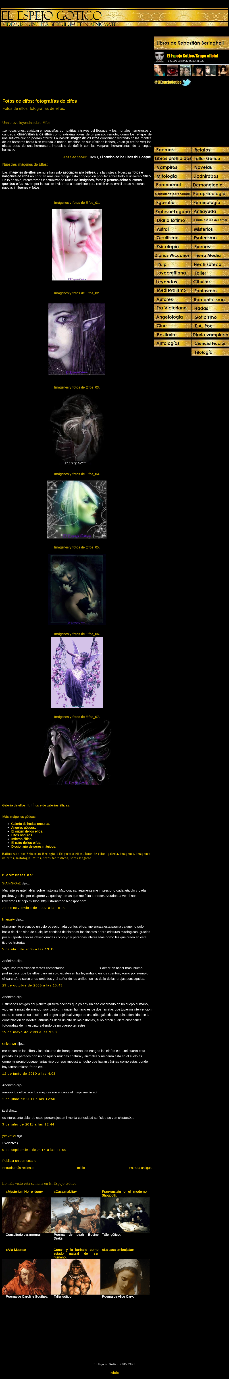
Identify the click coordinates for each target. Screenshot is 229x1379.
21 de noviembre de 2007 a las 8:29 (34, 908)
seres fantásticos (55, 858)
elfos (79, 853)
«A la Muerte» (16, 1250)
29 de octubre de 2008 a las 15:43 (32, 985)
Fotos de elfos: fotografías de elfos (39, 101)
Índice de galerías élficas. (51, 805)
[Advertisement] (39, 64)
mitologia (23, 858)
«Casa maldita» (65, 1191)
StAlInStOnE (11, 883)
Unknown (9, 1044)
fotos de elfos (95, 853)
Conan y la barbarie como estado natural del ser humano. (76, 1253)
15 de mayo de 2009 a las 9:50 (29, 1032)
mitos (37, 858)
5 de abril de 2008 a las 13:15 (28, 949)
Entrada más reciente (17, 1168)
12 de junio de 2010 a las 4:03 (29, 1073)
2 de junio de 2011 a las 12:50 (28, 1099)
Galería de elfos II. (16, 805)
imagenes (127, 853)
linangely (8, 919)
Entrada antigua (140, 1168)
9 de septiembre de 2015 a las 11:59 (34, 1150)
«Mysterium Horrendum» (24, 1191)
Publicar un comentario (19, 1160)
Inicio (81, 1168)
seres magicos (80, 858)
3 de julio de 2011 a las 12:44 (28, 1124)
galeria (113, 853)
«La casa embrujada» (118, 1250)
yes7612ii (9, 1136)
